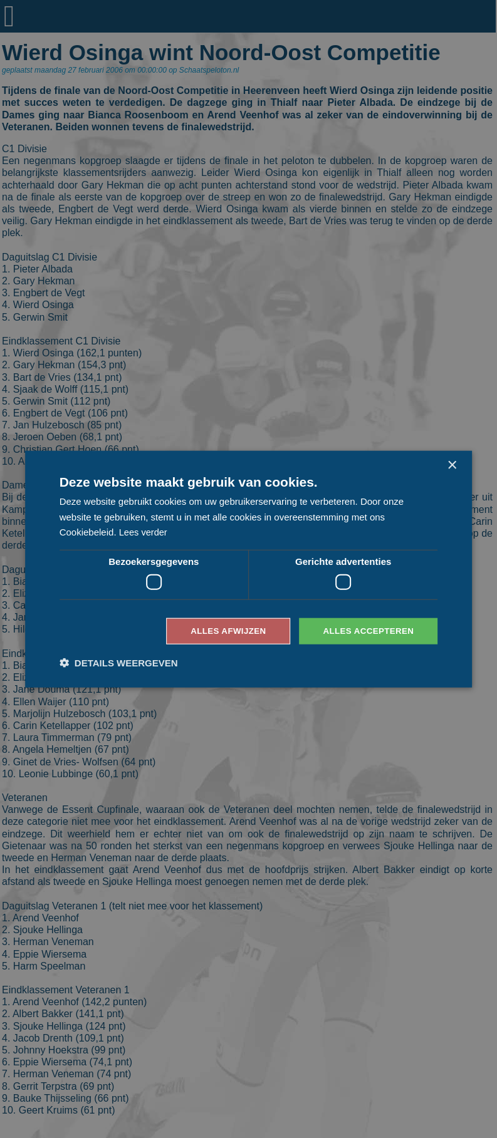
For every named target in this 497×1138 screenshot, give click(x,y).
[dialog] (248, 569)
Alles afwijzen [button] (221, 631)
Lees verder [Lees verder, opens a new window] (144, 531)
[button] (119, 664)
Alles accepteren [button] (366, 631)
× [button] (451, 464)
